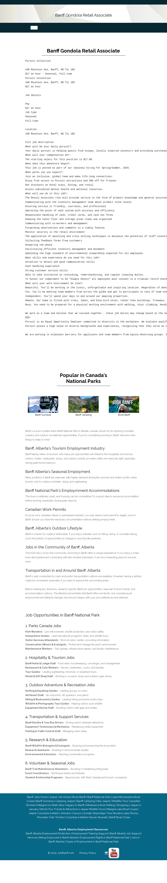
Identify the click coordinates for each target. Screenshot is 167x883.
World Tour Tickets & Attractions (59, 814)
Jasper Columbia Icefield (43, 819)
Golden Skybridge (94, 819)
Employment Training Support (90, 839)
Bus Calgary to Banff (72, 810)
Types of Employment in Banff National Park (92, 847)
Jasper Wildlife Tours (92, 814)
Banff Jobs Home (37, 802)
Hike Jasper (103, 806)
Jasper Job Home (59, 802)
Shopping (123, 810)
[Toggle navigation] (34, 27)
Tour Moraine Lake (118, 819)
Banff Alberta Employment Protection (48, 839)
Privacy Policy (87, 858)
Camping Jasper (65, 806)
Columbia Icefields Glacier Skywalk (86, 823)
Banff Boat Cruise (119, 823)
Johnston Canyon (70, 819)
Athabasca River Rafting (100, 810)
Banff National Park (98, 802)
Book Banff (79, 802)
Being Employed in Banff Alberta (58, 843)
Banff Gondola (44, 806)
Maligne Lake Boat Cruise (122, 814)
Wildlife (116, 806)
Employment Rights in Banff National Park (105, 843)
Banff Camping (86, 806)
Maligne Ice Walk (47, 810)
